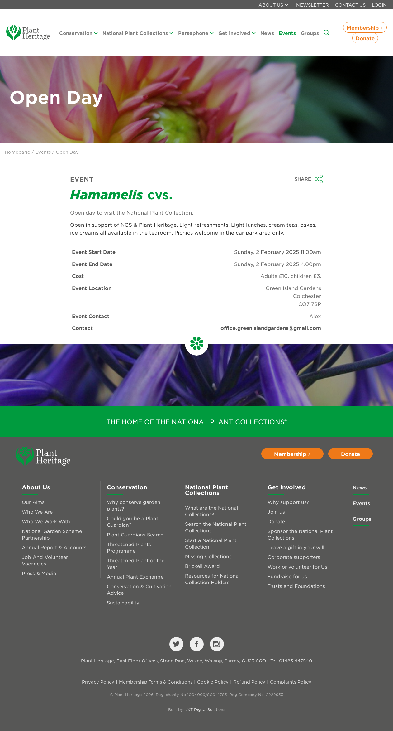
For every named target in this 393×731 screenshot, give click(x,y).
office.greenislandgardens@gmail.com (270, 328)
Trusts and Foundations (296, 586)
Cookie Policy (213, 682)
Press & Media (39, 573)
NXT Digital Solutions (204, 709)
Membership (365, 27)
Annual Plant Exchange (135, 576)
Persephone (196, 33)
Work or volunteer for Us (297, 566)
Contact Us (350, 4)
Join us (276, 512)
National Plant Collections (137, 33)
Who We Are (37, 512)
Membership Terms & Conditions (155, 682)
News (267, 33)
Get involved (237, 33)
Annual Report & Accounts (54, 547)
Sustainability (123, 602)
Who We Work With (46, 521)
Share (309, 179)
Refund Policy (249, 682)
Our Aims (33, 502)
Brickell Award (202, 566)
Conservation (78, 33)
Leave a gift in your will (296, 547)
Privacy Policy (98, 682)
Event (81, 179)
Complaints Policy (290, 682)
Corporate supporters (294, 557)
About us (273, 4)
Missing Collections (208, 556)
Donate (365, 38)
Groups (310, 33)
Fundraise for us (287, 576)
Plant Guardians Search (135, 534)
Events (287, 33)
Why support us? (288, 502)
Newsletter (312, 4)
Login (379, 4)
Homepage (17, 152)
